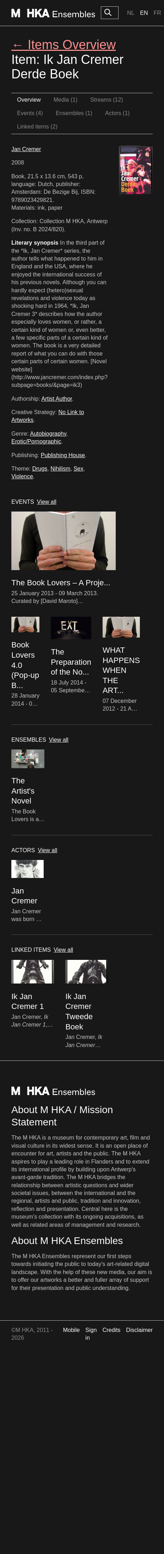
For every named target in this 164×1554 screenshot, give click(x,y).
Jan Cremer (26, 149)
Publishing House (63, 455)
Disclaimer (139, 1330)
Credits (112, 1330)
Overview (29, 100)
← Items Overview (63, 44)
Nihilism (60, 469)
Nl (130, 13)
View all (46, 502)
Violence (22, 476)
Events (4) (30, 113)
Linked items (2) (37, 127)
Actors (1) (117, 113)
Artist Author (57, 399)
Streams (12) (106, 100)
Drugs (40, 469)
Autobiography (48, 434)
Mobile (71, 1330)
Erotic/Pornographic (36, 441)
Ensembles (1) (74, 113)
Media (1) (66, 100)
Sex (78, 469)
